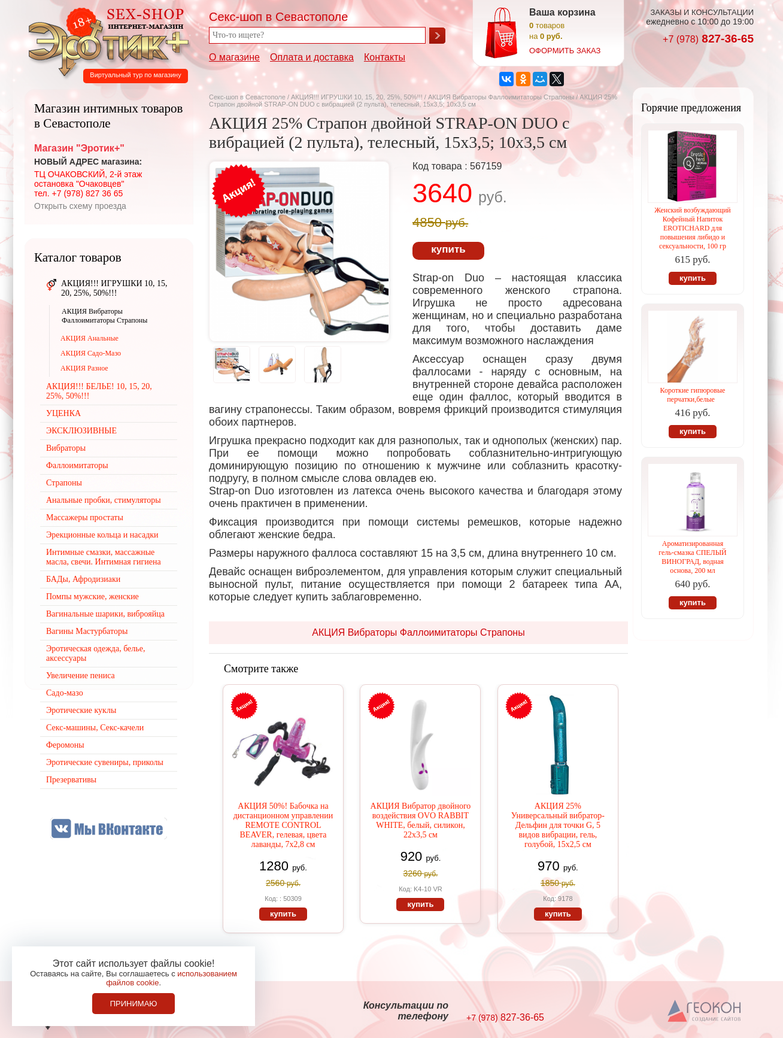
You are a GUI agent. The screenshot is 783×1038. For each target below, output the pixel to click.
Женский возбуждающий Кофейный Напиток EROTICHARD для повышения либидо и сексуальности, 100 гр (692, 228)
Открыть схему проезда (80, 206)
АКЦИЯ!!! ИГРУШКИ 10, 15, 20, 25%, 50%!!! (357, 97)
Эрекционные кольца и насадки (102, 534)
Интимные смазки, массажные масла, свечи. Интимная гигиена (103, 557)
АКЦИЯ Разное (84, 368)
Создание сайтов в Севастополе (705, 1011)
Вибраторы (66, 448)
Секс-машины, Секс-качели (95, 727)
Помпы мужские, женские (92, 596)
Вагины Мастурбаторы (87, 631)
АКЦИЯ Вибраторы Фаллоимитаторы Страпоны (501, 97)
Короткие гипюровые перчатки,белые (693, 394)
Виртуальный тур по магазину (135, 74)
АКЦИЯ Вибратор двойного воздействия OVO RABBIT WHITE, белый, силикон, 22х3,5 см (421, 820)
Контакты (384, 57)
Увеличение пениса (80, 675)
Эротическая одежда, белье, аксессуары (95, 653)
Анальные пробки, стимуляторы (103, 500)
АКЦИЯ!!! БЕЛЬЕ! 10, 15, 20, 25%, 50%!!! (99, 391)
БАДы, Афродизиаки (83, 579)
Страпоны (64, 482)
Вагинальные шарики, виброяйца (105, 613)
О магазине (234, 57)
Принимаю (133, 1003)
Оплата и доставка (312, 57)
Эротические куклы (81, 710)
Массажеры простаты (84, 517)
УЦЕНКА (63, 413)
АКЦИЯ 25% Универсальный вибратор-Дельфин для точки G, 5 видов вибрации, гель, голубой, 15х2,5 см (558, 825)
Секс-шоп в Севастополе (247, 97)
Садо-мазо (64, 692)
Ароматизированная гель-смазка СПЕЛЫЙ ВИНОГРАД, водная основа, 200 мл (692, 557)
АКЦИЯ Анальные (89, 338)
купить (448, 249)
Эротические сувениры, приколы (104, 762)
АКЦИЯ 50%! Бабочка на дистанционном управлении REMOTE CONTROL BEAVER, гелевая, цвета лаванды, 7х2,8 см (283, 825)
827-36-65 (708, 38)
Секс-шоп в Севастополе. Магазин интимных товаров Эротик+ (105, 40)
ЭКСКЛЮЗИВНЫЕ (81, 430)
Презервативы (71, 779)
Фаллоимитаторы (77, 465)
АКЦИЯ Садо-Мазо (90, 353)
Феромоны (65, 744)
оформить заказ (564, 50)
